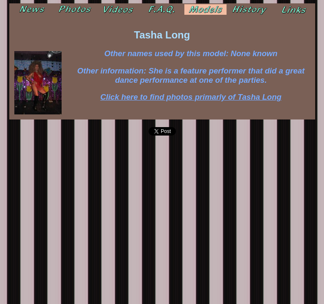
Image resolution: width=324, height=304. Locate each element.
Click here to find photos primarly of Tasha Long (190, 96)
